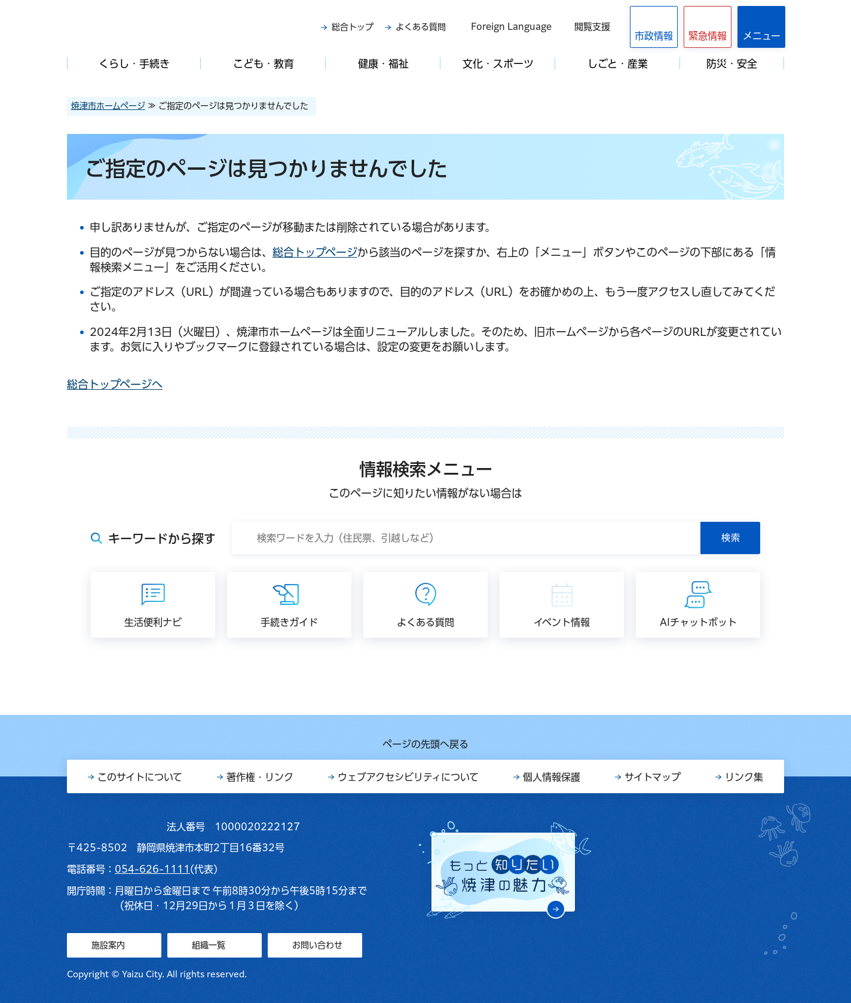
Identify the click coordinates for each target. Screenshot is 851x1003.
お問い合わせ (317, 945)
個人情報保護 (551, 777)
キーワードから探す (162, 539)
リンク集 (744, 777)
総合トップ (353, 27)
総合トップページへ (115, 384)
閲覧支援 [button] (592, 26)
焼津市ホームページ (108, 106)
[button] (707, 27)
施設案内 (108, 945)
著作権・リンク (259, 777)
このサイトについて (139, 777)
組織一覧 (208, 945)
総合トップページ (315, 252)
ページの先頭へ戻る (425, 744)
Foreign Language (511, 26)
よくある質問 (421, 27)
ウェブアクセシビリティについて (408, 777)
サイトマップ (653, 777)
